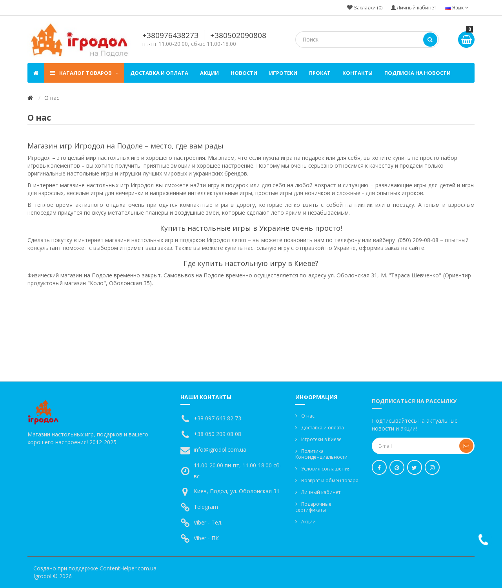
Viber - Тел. (208, 522)
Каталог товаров (84, 72)
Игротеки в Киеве (321, 439)
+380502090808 (238, 35)
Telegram (206, 506)
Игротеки (283, 72)
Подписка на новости (417, 72)
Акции (209, 72)
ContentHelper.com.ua (128, 568)
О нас (308, 416)
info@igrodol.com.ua (220, 449)
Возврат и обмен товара (329, 480)
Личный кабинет (320, 492)
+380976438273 (170, 35)
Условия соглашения (326, 469)
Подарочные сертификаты (313, 507)
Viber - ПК (206, 538)
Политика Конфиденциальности (321, 454)
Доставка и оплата (159, 72)
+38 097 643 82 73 (217, 418)
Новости (244, 72)
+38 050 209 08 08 (217, 434)
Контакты (357, 72)
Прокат (320, 72)
